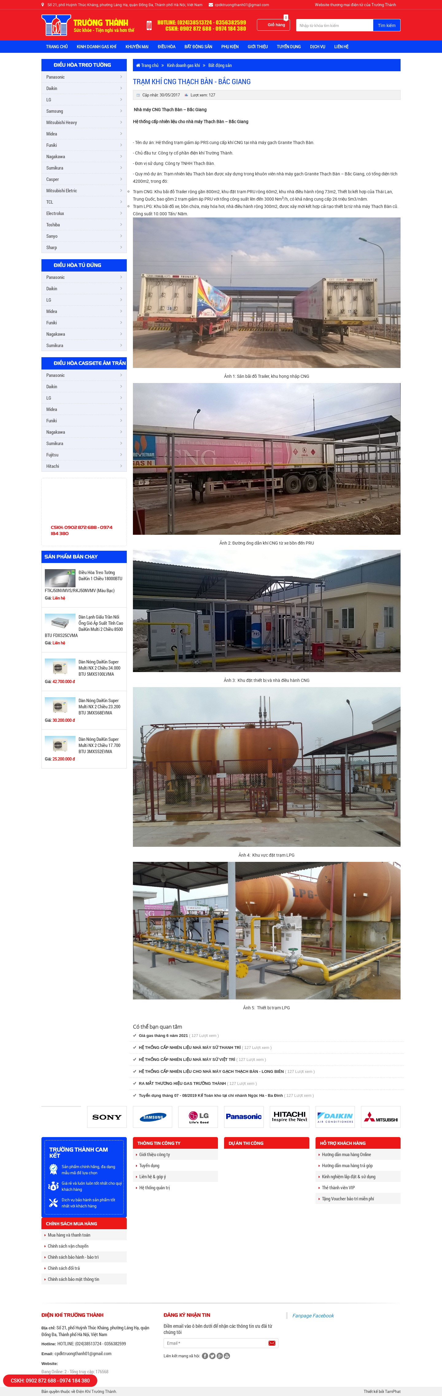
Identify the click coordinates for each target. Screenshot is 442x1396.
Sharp (51, 247)
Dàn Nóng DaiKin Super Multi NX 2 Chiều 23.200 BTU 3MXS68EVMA (99, 706)
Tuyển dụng (147, 1165)
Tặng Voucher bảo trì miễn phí (346, 1198)
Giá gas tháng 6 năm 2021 (163, 1035)
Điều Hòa (166, 46)
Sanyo (51, 236)
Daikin (51, 88)
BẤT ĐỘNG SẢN (198, 46)
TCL (49, 202)
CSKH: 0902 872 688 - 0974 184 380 (50, 1380)
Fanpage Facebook (313, 1315)
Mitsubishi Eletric (61, 190)
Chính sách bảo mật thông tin (72, 1279)
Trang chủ (57, 46)
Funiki (51, 145)
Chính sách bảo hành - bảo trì (72, 1257)
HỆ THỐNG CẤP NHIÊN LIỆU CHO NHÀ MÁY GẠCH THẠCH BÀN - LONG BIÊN (211, 1071)
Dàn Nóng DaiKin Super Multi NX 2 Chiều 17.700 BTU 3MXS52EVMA (99, 745)
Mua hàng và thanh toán (67, 1235)
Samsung (54, 111)
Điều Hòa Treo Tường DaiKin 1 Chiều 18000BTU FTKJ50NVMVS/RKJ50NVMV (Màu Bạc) (83, 581)
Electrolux (55, 213)
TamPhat (393, 1391)
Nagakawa (55, 156)
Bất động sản (220, 65)
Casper (52, 179)
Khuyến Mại (137, 46)
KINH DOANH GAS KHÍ (96, 46)
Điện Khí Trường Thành (96, 1391)
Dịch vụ (317, 46)
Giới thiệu (258, 46)
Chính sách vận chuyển (66, 1246)
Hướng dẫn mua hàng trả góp (346, 1165)
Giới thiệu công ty (153, 1154)
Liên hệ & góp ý (151, 1176)
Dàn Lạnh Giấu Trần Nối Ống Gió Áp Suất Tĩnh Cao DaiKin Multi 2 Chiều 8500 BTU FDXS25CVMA (84, 626)
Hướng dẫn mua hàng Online (345, 1154)
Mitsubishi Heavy (61, 122)
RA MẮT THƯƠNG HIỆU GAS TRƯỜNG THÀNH (182, 1083)
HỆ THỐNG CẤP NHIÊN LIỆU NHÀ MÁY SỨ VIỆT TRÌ (187, 1059)
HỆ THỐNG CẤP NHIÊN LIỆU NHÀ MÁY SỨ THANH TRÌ (190, 1047)
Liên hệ (341, 46)
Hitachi (52, 466)
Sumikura (54, 168)
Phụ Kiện (229, 46)
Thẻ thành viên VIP (337, 1187)
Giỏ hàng (278, 23)
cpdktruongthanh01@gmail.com (83, 1353)
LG (48, 99)
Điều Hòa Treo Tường (82, 64)
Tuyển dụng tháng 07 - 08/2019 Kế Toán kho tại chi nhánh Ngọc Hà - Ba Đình (211, 1095)
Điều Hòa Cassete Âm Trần (90, 363)
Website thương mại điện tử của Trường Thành (355, 4)
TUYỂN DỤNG (289, 46)
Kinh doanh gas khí (183, 65)
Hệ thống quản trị (153, 1187)
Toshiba (53, 224)
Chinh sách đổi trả (62, 1268)
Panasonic (55, 77)
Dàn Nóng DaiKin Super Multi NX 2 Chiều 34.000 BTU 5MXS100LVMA (99, 668)
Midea (51, 134)
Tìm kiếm (387, 25)
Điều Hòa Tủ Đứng (77, 265)
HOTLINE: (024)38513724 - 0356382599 (91, 1343)
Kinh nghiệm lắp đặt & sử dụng (347, 1176)
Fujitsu (52, 455)
